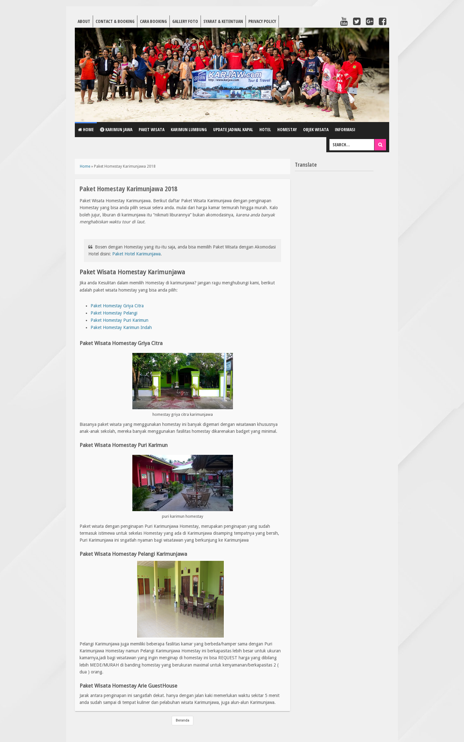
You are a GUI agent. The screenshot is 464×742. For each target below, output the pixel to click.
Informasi (345, 129)
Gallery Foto (185, 21)
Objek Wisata (316, 129)
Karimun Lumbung (189, 129)
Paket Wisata (151, 129)
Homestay (287, 129)
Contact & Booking (115, 21)
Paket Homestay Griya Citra (117, 305)
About (84, 21)
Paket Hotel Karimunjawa (136, 253)
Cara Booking (153, 21)
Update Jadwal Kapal (233, 129)
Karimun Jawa (116, 129)
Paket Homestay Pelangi (114, 312)
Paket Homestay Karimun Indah (121, 327)
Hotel (265, 129)
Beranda (182, 720)
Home (86, 129)
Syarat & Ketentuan (223, 21)
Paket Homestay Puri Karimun (119, 320)
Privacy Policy (262, 21)
